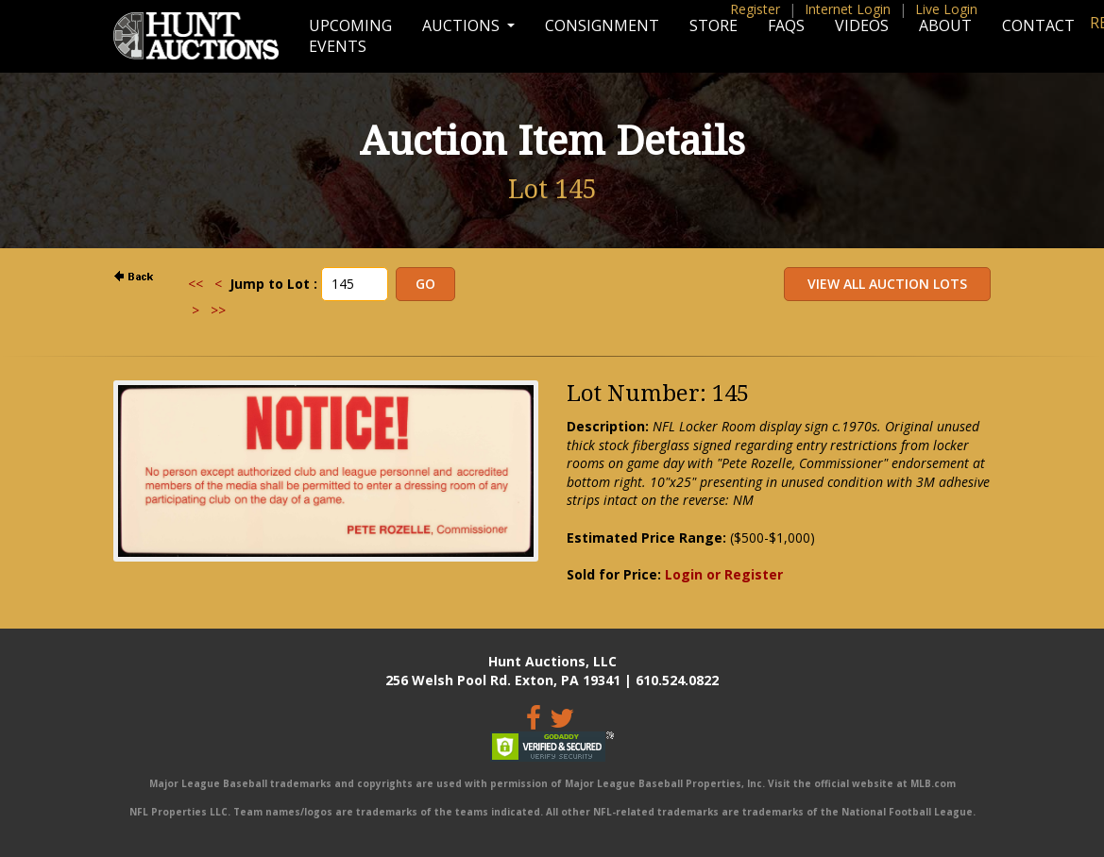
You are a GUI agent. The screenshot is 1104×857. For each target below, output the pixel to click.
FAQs (786, 25)
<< (195, 284)
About (945, 25)
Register (755, 9)
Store (713, 25)
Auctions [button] (462, 25)
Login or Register (724, 574)
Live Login (946, 9)
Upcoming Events (350, 36)
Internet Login (848, 9)
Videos (862, 25)
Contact (1038, 25)
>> (218, 310)
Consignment (602, 25)
